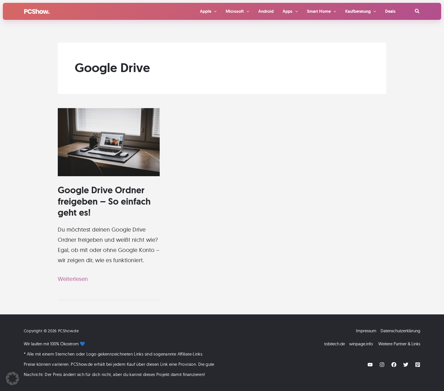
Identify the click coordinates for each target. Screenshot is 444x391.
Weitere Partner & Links (399, 343)
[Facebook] (393, 364)
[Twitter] (405, 364)
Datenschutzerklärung (400, 330)
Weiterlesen (73, 279)
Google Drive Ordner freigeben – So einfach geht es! (104, 201)
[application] (214, 11)
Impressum (366, 330)
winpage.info (361, 343)
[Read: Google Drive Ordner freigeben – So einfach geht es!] (109, 141)
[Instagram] (382, 364)
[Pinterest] (417, 364)
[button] (417, 11)
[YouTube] (370, 364)
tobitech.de (334, 343)
